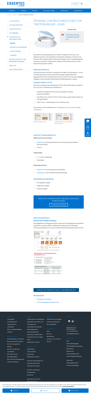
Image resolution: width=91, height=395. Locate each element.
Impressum (70, 360)
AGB (68, 341)
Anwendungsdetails (32, 329)
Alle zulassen (75, 390)
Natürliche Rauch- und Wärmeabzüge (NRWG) (17, 60)
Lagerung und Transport (34, 379)
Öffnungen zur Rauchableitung (15, 38)
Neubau (12, 43)
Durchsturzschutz (32, 381)
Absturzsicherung (16, 69)
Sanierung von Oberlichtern (34, 334)
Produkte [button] (12, 10)
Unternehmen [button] (78, 10)
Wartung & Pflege (12, 336)
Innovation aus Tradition (54, 339)
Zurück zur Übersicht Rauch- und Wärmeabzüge (56, 290)
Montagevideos (31, 372)
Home (9, 15)
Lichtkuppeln (14, 21)
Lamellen (12, 65)
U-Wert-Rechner (31, 351)
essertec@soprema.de (73, 333)
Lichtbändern (38, 110)
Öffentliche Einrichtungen (54, 319)
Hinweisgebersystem (72, 363)
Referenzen (50, 316)
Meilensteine (50, 336)
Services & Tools (32, 346)
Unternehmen (50, 328)
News (48, 331)
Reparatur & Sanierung (18, 47)
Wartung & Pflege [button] (48, 10)
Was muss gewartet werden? (15, 341)
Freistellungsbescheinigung (74, 346)
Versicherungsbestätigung (74, 356)
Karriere (49, 341)
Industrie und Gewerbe (53, 321)
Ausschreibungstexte (33, 332)
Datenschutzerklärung (68, 386)
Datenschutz (70, 348)
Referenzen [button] (64, 10)
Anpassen (45, 390)
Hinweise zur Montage (33, 370)
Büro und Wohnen (51, 324)
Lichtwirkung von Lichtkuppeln (35, 319)
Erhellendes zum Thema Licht (35, 321)
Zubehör (13, 55)
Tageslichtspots (15, 29)
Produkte (14, 15)
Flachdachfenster (16, 25)
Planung (29, 316)
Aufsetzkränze (15, 51)
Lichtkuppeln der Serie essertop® (66, 107)
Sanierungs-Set (41, 173)
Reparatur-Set (41, 170)
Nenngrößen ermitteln (33, 342)
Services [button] (34, 10)
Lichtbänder (13, 33)
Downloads (30, 375)
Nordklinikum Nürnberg (44, 299)
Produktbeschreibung (58, 205)
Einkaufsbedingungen (73, 343)
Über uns (49, 334)
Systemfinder (31, 349)
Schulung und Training (33, 366)
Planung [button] (23, 10)
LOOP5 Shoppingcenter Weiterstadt (48, 302)
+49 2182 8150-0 (73, 331)
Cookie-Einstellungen (73, 365)
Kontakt (75, 3)
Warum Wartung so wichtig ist (15, 339)
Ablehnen (16, 390)
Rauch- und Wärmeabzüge (14, 329)
